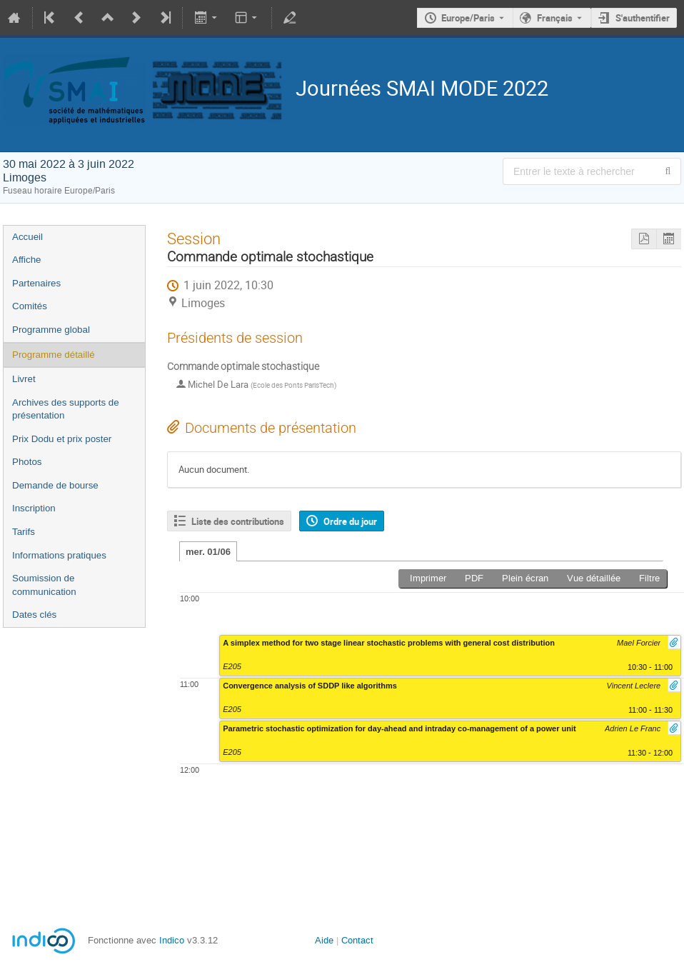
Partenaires (36, 283)
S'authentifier (642, 17)
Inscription (34, 508)
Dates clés (34, 614)
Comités (29, 306)
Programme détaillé (53, 354)
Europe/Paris (468, 17)
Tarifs (23, 531)
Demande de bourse (55, 485)
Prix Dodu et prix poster (61, 439)
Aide (324, 940)
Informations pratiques (59, 555)
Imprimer (428, 578)
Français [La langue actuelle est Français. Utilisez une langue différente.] (555, 17)
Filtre (649, 578)
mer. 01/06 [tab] (208, 551)
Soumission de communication (44, 585)
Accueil (27, 236)
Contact (357, 940)
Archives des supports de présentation (65, 409)
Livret (24, 379)
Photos (27, 461)
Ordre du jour (350, 521)
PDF (474, 578)
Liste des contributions (237, 521)
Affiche (26, 259)
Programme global (51, 329)
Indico (171, 940)
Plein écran (525, 578)
